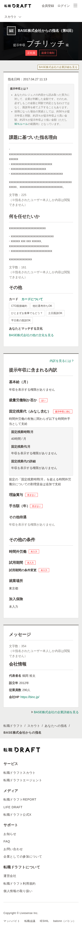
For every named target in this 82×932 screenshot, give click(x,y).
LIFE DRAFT (13, 807)
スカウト (33, 725)
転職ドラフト (13, 725)
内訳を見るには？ (62, 361)
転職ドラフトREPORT (20, 799)
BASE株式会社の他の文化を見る (31, 335)
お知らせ (9, 834)
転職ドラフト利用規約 (19, 883)
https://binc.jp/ (29, 697)
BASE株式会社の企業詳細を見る (58, 67)
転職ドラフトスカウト (19, 772)
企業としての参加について (22, 856)
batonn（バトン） (64, 921)
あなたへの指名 (56, 725)
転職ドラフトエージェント (22, 780)
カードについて (32, 299)
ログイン (64, 5)
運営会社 (9, 876)
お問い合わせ (13, 849)
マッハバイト (11, 921)
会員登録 (48, 5)
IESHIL (44, 921)
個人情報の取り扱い (17, 891)
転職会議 (29, 921)
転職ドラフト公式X (17, 814)
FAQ (6, 841)
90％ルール (21, 124)
